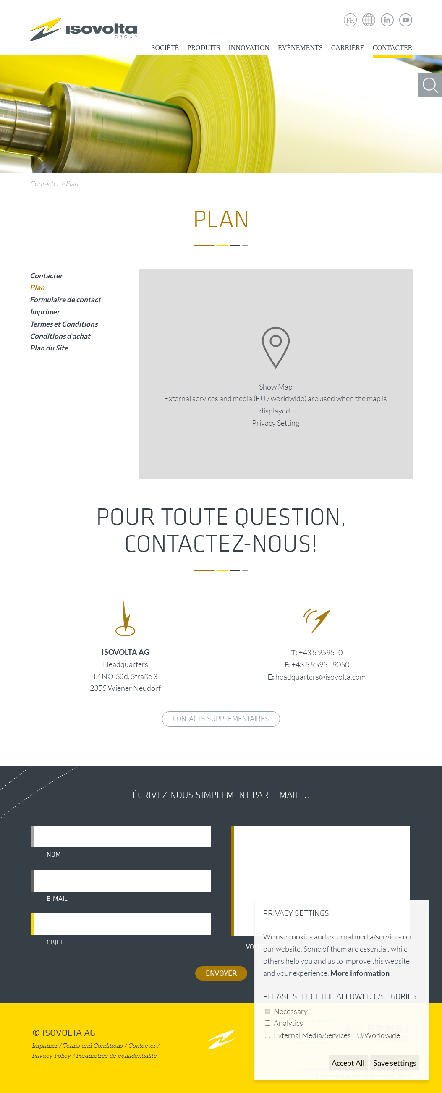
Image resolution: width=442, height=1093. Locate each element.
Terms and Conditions (93, 1046)
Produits (203, 47)
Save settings (394, 1062)
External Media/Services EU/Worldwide (337, 1035)
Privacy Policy (51, 1056)
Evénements (300, 47)
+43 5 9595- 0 (320, 652)
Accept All (348, 1062)
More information (360, 973)
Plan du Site (49, 347)
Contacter (393, 47)
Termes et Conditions (63, 323)
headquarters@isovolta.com (320, 676)
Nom (54, 854)
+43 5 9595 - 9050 (320, 664)
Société (165, 47)
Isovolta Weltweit (369, 14)
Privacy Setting (275, 422)
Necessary (291, 1011)
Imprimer (45, 311)
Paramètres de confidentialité (116, 1056)
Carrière (347, 47)
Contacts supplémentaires (221, 719)
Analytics (288, 1023)
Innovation (249, 47)
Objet (55, 942)
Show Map (276, 386)
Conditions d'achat (60, 336)
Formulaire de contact (65, 299)
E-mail (57, 898)
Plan (71, 183)
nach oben (221, 1039)
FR (350, 20)
